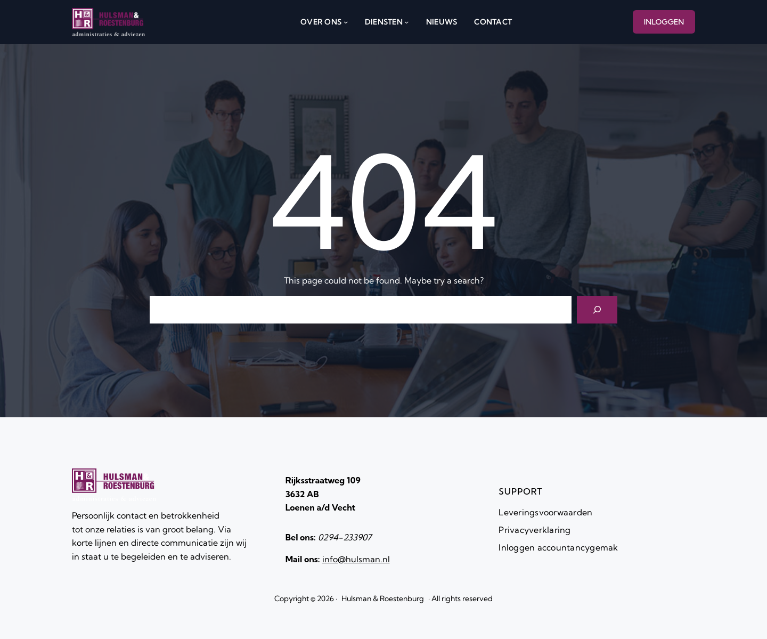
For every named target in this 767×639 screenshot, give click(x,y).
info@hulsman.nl (356, 559)
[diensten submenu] (406, 22)
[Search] (597, 309)
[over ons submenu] (346, 22)
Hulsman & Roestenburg (382, 598)
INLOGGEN (664, 22)
